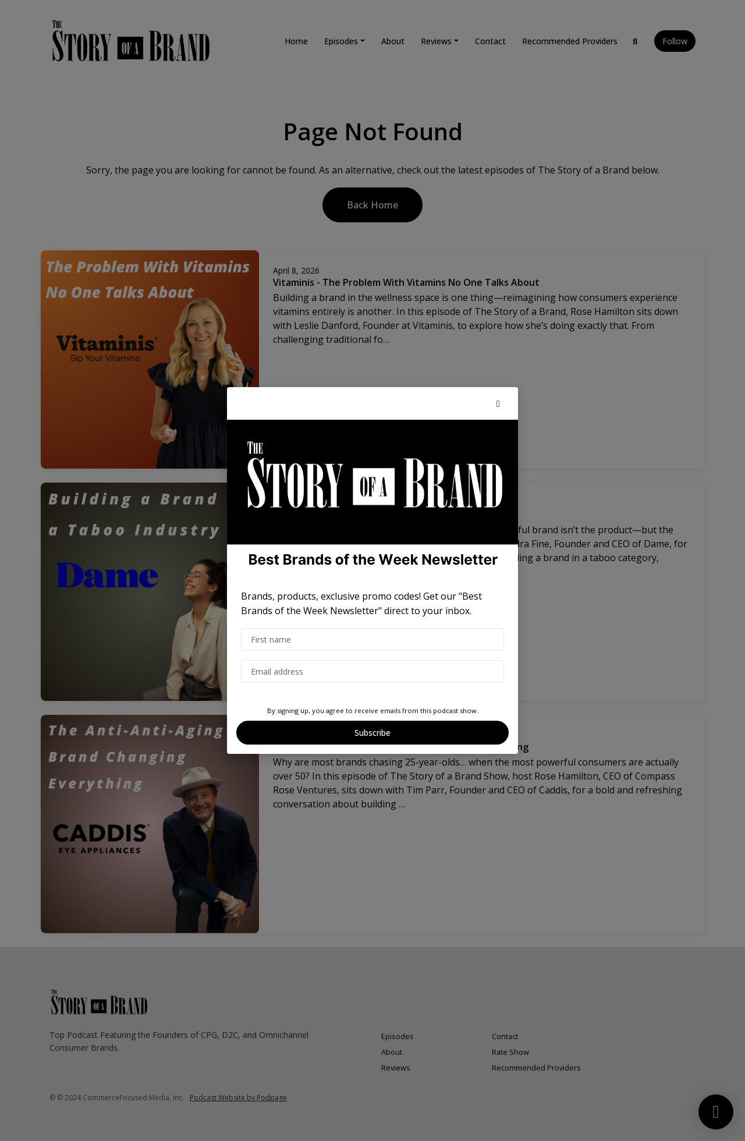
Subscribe (372, 732)
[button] (498, 403)
